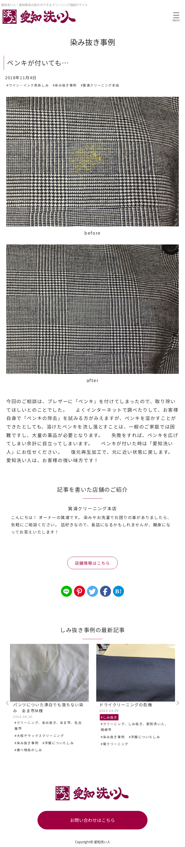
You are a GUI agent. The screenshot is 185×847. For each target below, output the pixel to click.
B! (118, 591)
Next (177, 703)
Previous (7, 703)
